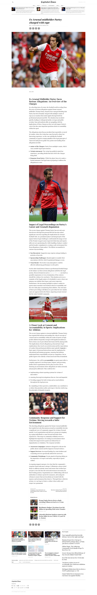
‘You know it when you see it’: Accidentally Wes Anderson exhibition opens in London (73, 564)
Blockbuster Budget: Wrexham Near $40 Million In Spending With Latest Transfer (52, 508)
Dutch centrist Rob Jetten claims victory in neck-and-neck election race (25, 8)
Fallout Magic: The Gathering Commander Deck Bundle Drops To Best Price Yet (73, 548)
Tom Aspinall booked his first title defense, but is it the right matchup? (73, 536)
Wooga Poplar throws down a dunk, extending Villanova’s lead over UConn (51, 501)
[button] (13, 2)
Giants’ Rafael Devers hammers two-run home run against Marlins (73, 574)
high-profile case (55, 273)
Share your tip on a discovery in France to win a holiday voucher (19, 553)
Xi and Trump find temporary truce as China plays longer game (75, 8)
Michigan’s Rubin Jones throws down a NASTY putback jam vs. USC (73, 570)
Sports (30, 25)
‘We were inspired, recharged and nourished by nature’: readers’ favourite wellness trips (52, 554)
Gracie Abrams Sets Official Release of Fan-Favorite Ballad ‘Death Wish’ (73, 554)
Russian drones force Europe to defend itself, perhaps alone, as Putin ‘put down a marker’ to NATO (73, 541)
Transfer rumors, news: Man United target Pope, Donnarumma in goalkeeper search (51, 540)
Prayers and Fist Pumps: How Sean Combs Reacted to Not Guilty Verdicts (35, 540)
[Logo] (48, 2)
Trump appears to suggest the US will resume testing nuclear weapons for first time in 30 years (50, 8)
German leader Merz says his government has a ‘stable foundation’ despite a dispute (35, 554)
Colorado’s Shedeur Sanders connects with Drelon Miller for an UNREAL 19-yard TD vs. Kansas (52, 516)
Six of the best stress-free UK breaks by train (73, 558)
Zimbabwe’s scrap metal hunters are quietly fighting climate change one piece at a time (38, 491)
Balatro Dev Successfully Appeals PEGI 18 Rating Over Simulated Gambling (18, 540)
